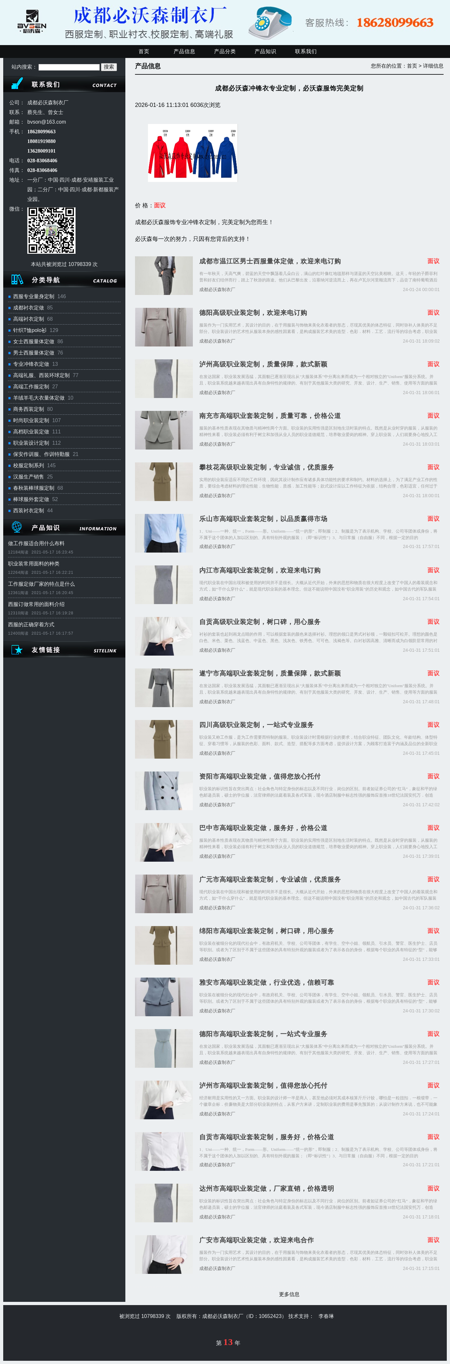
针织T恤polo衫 (30, 330)
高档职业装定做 (31, 431)
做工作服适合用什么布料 (36, 543)
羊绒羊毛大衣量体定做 (39, 398)
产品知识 (265, 51)
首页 (144, 51)
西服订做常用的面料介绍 (36, 604)
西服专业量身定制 (33, 296)
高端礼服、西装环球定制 (41, 375)
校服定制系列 (28, 465)
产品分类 (225, 51)
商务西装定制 (28, 409)
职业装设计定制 (31, 443)
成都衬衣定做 (28, 307)
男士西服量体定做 (33, 352)
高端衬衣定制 (28, 319)
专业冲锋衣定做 (31, 364)
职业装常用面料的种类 (33, 563)
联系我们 (306, 51)
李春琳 (326, 1316)
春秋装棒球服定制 (33, 488)
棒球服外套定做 (31, 499)
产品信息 (184, 51)
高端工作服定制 (31, 386)
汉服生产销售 (28, 476)
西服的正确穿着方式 (31, 624)
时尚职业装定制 (31, 420)
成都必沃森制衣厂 (217, 289)
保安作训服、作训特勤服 (41, 454)
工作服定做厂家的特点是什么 (41, 584)
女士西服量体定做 (33, 341)
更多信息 (289, 1294)
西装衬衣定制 (28, 510)
